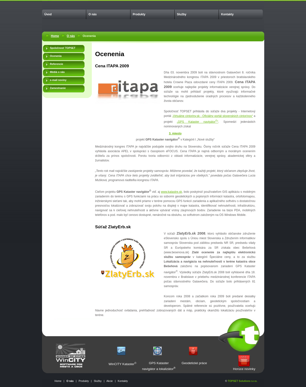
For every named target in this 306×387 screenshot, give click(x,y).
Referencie (56, 63)
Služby (182, 14)
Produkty (139, 14)
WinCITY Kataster (121, 364)
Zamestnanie (58, 88)
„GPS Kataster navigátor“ (197, 121)
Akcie (109, 380)
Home (55, 36)
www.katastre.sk (171, 192)
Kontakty (227, 14)
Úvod (48, 14)
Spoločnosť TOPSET (63, 47)
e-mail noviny (58, 80)
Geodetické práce (194, 363)
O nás (93, 14)
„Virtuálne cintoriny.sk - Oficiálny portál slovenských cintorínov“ (212, 116)
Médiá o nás (57, 71)
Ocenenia (56, 55)
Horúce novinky (244, 369)
